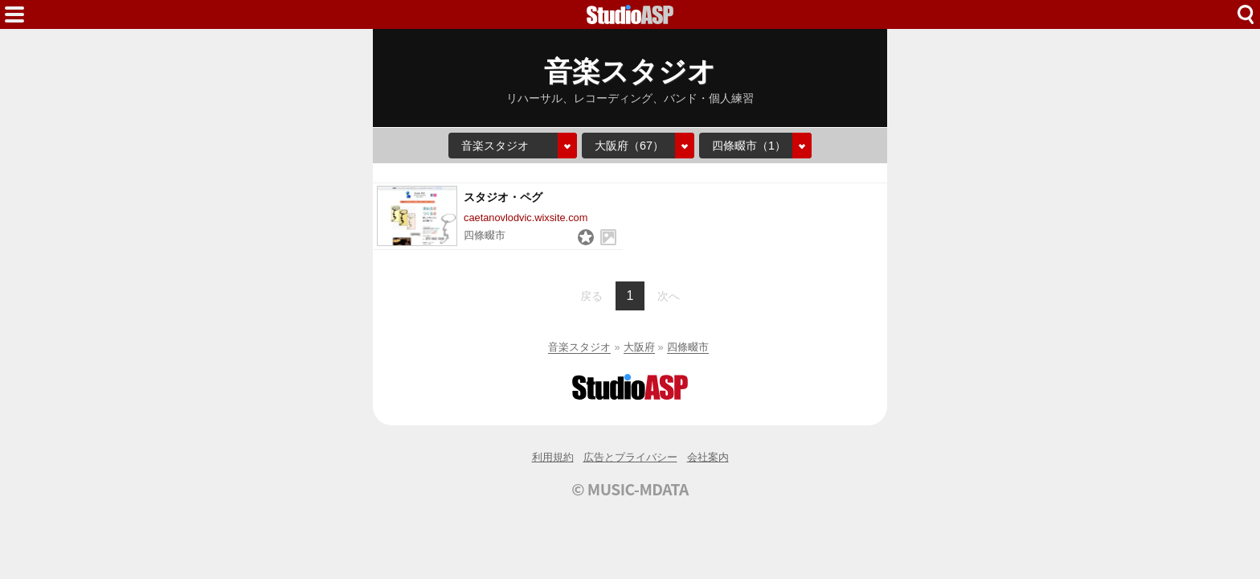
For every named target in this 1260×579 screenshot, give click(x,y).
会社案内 (708, 457)
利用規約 (553, 457)
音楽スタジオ (579, 347)
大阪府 (639, 347)
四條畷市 (688, 347)
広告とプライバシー (630, 457)
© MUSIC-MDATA (630, 489)
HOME (630, 14)
